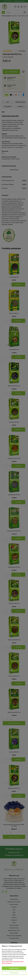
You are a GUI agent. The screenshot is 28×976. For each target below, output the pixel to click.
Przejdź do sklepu (14, 968)
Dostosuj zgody (14, 973)
